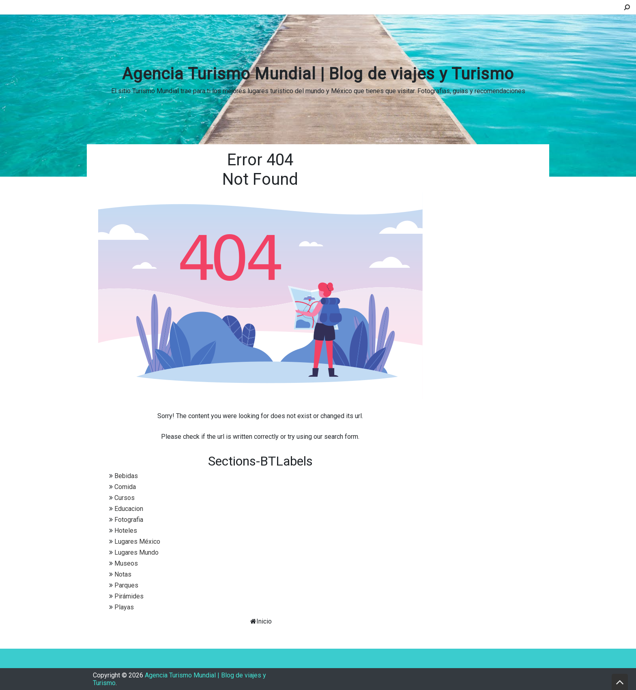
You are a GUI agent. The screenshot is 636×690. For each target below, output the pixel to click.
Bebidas (126, 476)
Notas (122, 574)
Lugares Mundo (136, 552)
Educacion (128, 509)
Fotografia (128, 519)
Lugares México (137, 541)
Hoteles (125, 530)
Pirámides (129, 596)
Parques (126, 585)
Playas (124, 607)
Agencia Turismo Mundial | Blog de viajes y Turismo (318, 73)
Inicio (264, 621)
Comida (125, 487)
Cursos (124, 498)
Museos (126, 563)
